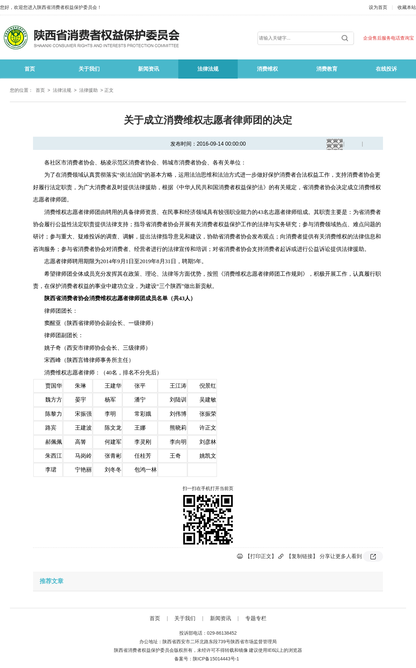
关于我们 (89, 69)
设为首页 (379, 7)
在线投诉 (386, 69)
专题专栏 (255, 618)
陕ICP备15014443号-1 (216, 658)
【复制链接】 (302, 556)
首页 (29, 69)
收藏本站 (407, 7)
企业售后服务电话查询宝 (388, 38)
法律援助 (88, 90)
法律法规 (208, 69)
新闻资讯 (148, 69)
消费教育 (326, 69)
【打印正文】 (261, 556)
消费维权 (267, 69)
